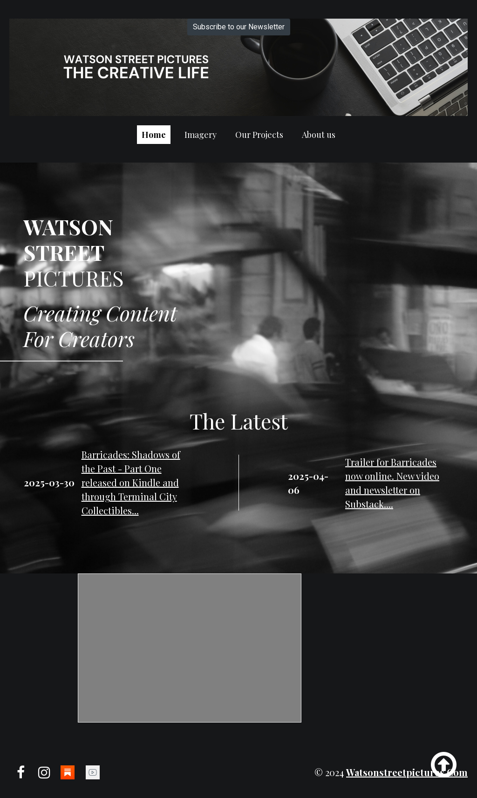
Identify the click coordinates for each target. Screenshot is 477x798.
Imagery (200, 134)
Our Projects (259, 134)
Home (154, 134)
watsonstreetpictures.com (407, 772)
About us (318, 134)
